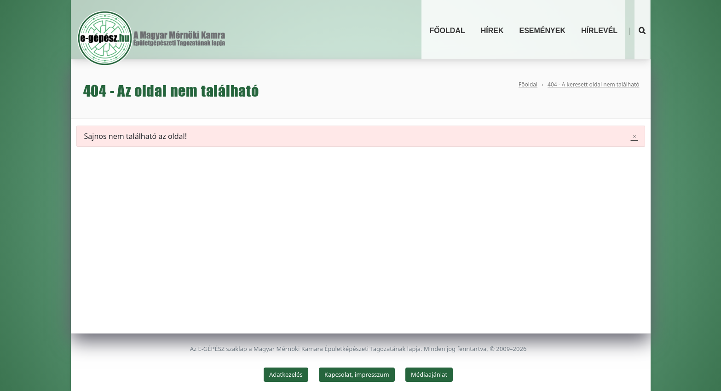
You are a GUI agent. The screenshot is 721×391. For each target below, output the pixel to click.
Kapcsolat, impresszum (356, 374)
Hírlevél (599, 30)
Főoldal (447, 30)
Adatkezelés (286, 374)
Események (542, 30)
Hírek (492, 30)
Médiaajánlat (429, 374)
